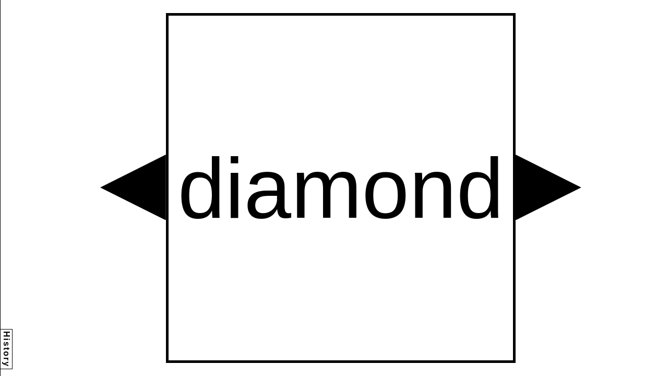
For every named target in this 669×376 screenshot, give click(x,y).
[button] (133, 187)
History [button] (6, 349)
